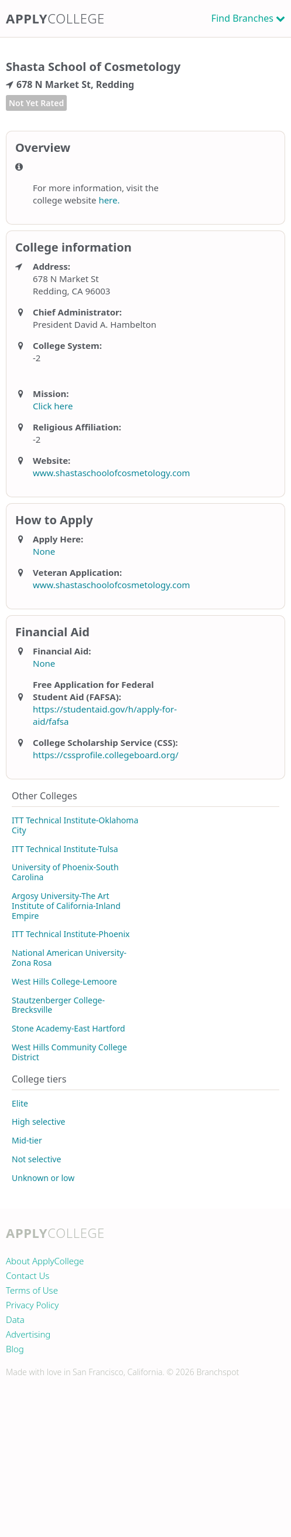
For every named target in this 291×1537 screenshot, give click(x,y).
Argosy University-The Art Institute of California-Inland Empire (66, 905)
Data (15, 1319)
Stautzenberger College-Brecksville (58, 1005)
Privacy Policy (32, 1305)
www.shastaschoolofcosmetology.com (111, 473)
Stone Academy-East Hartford (68, 1028)
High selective (38, 1121)
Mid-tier (27, 1140)
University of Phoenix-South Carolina (65, 872)
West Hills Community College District (69, 1052)
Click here (53, 406)
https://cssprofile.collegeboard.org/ (106, 755)
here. (108, 200)
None (44, 551)
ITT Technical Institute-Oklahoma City (75, 825)
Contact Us (27, 1275)
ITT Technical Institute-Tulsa (65, 848)
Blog (15, 1349)
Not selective (36, 1159)
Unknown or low (43, 1177)
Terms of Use (32, 1290)
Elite (20, 1103)
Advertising (28, 1334)
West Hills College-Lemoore (64, 981)
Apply (55, 18)
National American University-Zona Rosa (69, 957)
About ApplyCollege (45, 1261)
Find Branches (242, 18)
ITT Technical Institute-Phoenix (71, 933)
